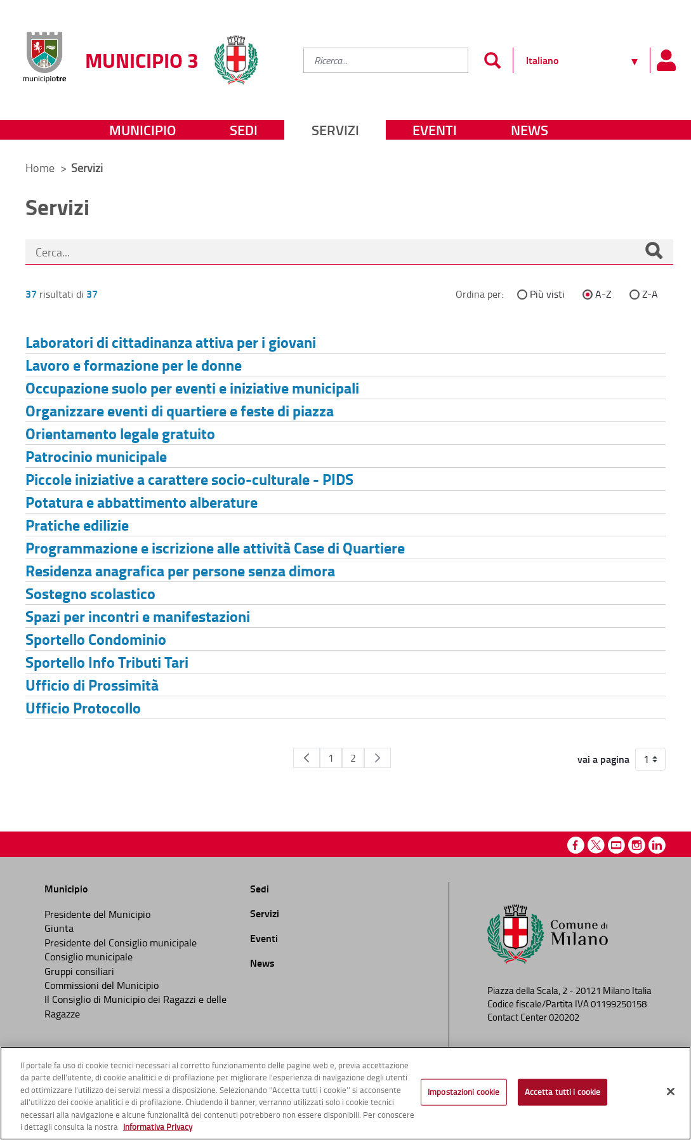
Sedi (244, 130)
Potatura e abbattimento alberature (141, 502)
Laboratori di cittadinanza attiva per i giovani (170, 342)
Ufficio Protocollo (83, 707)
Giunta (59, 928)
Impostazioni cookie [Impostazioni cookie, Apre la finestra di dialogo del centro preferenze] (463, 1091)
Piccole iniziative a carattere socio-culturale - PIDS (189, 479)
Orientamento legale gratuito (120, 433)
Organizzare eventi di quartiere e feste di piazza (179, 410)
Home (40, 167)
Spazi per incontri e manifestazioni (137, 616)
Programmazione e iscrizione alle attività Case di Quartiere (215, 547)
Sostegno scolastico (90, 593)
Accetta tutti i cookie (563, 1091)
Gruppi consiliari (79, 971)
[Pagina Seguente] (377, 758)
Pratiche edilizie (77, 525)
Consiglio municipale (88, 957)
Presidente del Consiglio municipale (120, 943)
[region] (345, 1093)
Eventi (434, 130)
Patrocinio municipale (96, 456)
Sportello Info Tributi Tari (106, 662)
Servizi (335, 130)
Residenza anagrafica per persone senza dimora (180, 570)
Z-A (650, 294)
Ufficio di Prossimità (92, 684)
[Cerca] (653, 252)
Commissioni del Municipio (101, 985)
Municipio (142, 130)
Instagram (636, 845)
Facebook (575, 845)
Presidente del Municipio (97, 914)
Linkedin (657, 845)
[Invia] (492, 60)
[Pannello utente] (665, 60)
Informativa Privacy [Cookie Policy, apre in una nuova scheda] (157, 1126)
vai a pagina (603, 759)
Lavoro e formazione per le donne (133, 365)
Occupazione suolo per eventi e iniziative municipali (192, 387)
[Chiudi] (671, 1092)
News (529, 130)
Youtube (616, 845)
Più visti (547, 294)
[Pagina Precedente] (306, 758)
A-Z (603, 294)
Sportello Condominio (95, 639)
